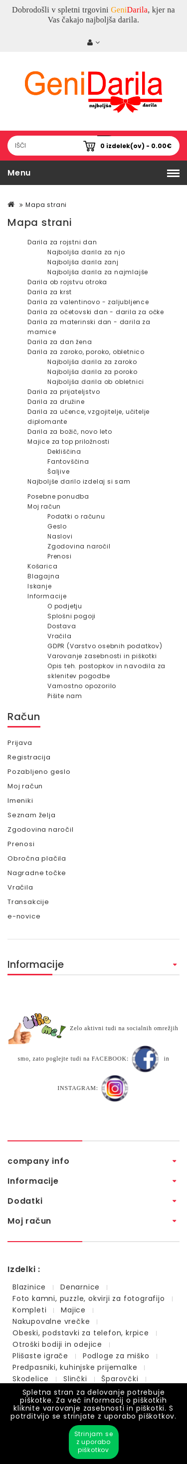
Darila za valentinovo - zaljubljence (88, 302)
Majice (73, 1310)
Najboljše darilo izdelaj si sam (79, 481)
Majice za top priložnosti (68, 441)
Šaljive (58, 471)
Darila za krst (49, 292)
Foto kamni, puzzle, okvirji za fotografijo (88, 1298)
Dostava (61, 626)
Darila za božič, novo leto (69, 431)
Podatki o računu (76, 516)
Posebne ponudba (58, 496)
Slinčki (75, 1379)
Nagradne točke (36, 873)
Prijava (19, 742)
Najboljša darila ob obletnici (95, 381)
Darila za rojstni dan (62, 242)
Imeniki (20, 800)
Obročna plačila (36, 858)
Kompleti (29, 1310)
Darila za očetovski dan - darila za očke (95, 312)
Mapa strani (46, 204)
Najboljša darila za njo (86, 252)
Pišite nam (64, 696)
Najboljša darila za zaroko (92, 362)
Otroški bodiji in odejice (57, 1344)
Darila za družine (56, 401)
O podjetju (64, 606)
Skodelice (30, 1379)
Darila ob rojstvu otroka (67, 282)
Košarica (42, 566)
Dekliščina (64, 451)
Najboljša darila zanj (83, 262)
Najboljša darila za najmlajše (97, 272)
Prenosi (59, 556)
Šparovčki (119, 1379)
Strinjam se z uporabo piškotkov (93, 1442)
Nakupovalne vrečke (51, 1321)
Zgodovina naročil (79, 546)
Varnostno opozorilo (81, 686)
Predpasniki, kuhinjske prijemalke (74, 1367)
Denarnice (80, 1287)
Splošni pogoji (71, 616)
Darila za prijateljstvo (63, 391)
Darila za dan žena (59, 342)
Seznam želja (31, 815)
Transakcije (28, 902)
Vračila (59, 636)
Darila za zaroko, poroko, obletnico (86, 352)
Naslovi (60, 536)
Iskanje (39, 586)
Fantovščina (68, 461)
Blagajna (43, 576)
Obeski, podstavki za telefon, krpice (80, 1333)
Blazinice (29, 1287)
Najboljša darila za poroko (92, 371)
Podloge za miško (116, 1356)
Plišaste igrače (40, 1356)
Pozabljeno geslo (39, 771)
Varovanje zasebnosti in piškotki (102, 656)
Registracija (29, 757)
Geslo (57, 526)
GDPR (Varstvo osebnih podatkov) (105, 646)
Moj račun (44, 506)
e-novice (23, 916)
